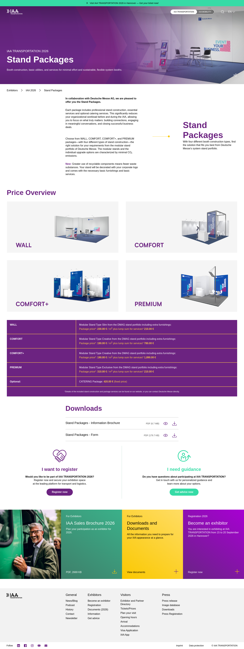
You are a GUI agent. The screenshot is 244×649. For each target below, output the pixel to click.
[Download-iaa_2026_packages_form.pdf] (174, 435)
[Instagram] (32, 645)
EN (231, 11)
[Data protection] (196, 645)
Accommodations (130, 626)
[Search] (222, 12)
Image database (171, 605)
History (69, 609)
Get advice (93, 618)
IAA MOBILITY (205, 12)
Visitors (51, 11)
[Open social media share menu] (235, 75)
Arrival (123, 621)
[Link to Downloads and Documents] (176, 571)
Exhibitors (37, 11)
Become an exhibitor (99, 600)
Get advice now (184, 492)
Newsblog (66, 11)
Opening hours (128, 617)
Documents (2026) (98, 609)
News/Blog (71, 600)
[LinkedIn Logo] (18, 645)
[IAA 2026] (31, 90)
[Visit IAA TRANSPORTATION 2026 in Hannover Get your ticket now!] (122, 3)
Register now (59, 492)
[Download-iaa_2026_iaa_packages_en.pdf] (174, 423)
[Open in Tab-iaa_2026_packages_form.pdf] (165, 435)
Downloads (168, 609)
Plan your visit (128, 613)
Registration (94, 605)
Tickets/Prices (128, 608)
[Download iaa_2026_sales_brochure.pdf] (114, 571)
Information (94, 614)
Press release (169, 600)
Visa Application (129, 630)
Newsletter (71, 618)
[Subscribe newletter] (46, 645)
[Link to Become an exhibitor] (237, 571)
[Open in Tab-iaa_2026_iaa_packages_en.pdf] (165, 423)
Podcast (70, 605)
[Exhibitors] (12, 90)
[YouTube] (39, 645)
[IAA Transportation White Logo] (14, 11)
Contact (70, 614)
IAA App (124, 634)
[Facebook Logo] (25, 645)
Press (79, 11)
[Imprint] (179, 645)
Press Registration (172, 614)
